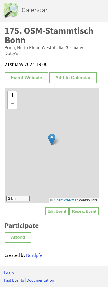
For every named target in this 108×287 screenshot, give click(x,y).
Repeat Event (84, 211)
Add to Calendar (73, 77)
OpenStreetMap (66, 200)
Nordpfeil (35, 255)
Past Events (14, 280)
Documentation (40, 280)
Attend (18, 237)
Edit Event (56, 211)
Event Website (26, 77)
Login (9, 273)
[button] (51, 139)
